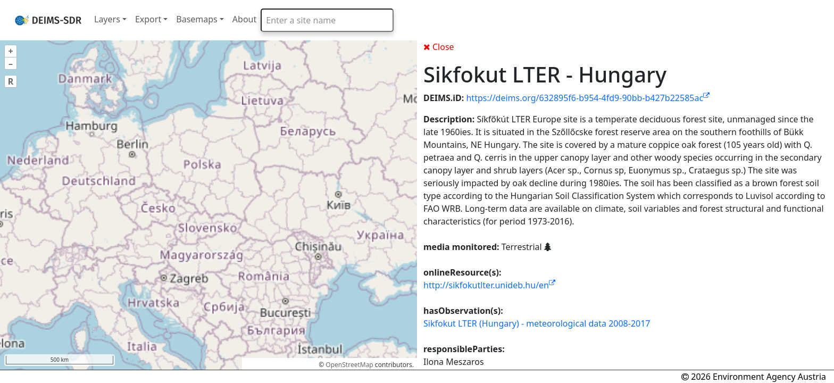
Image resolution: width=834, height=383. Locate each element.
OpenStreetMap (349, 364)
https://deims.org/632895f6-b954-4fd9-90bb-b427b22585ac (588, 98)
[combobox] (327, 20)
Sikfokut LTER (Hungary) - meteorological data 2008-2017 (536, 323)
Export (148, 19)
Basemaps (197, 19)
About (244, 19)
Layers (107, 19)
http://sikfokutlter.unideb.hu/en (489, 285)
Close (438, 47)
